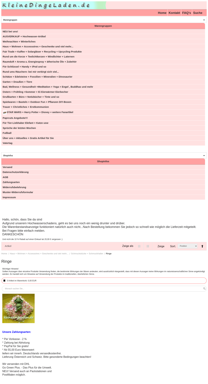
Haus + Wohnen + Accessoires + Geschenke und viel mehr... (39, 253)
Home (162, 13)
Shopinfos (8, 155)
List (148, 246)
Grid (139, 246)
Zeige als (127, 246)
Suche (197, 13)
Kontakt (174, 13)
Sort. (173, 246)
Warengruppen (10, 20)
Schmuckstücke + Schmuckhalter (87, 253)
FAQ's (186, 13)
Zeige (161, 246)
